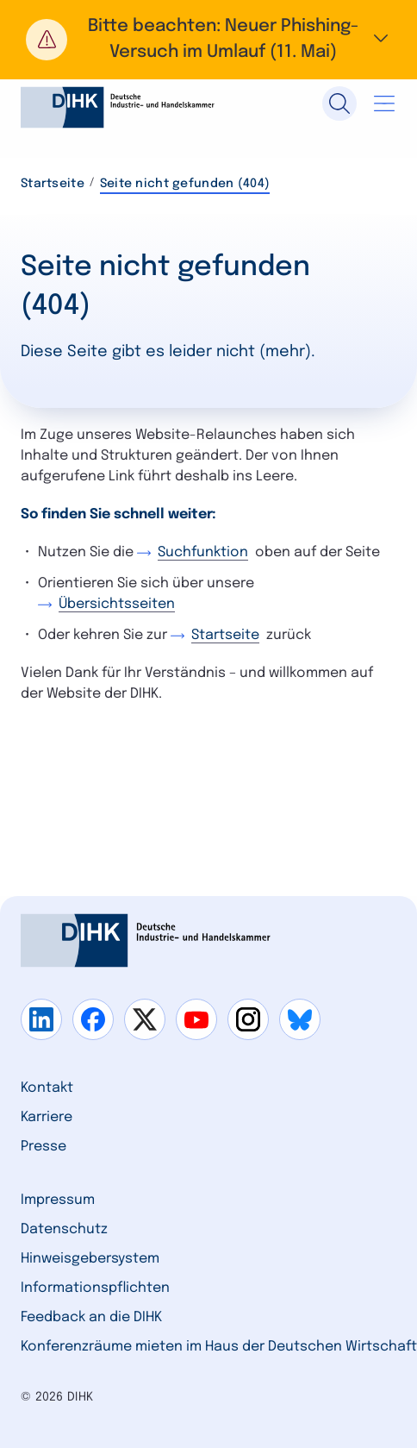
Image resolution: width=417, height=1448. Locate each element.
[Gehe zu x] (144, 1019)
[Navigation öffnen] (384, 103)
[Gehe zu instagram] (248, 1019)
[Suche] (339, 103)
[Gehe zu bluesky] (300, 1019)
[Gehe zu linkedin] (41, 1019)
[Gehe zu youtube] (196, 1019)
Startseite (52, 184)
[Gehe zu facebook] (93, 1019)
